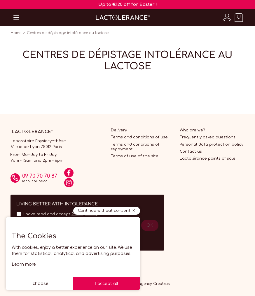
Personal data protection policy (211, 144)
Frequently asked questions (207, 137)
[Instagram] (69, 185)
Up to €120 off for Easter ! (127, 4)
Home (16, 33)
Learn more (24, 264)
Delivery (119, 130)
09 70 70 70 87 (39, 176)
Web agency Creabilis (150, 284)
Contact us (191, 151)
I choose (39, 283)
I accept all (106, 283)
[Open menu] (16, 17)
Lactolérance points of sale (207, 158)
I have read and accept (60, 214)
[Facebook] (69, 175)
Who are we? (192, 130)
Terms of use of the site (134, 156)
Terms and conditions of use (139, 137)
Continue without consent (104, 211)
